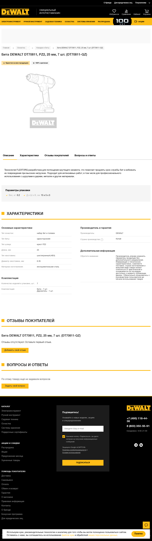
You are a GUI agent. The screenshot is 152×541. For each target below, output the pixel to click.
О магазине (7, 497)
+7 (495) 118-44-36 (137, 420)
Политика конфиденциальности (74, 450)
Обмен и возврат (9, 489)
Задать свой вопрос (15, 386)
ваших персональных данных (102, 535)
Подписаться (83, 463)
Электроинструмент (11, 21)
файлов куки (68, 535)
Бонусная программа (11, 514)
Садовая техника (53, 21)
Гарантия (5, 493)
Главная (6, 48)
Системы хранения (86, 21)
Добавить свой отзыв (15, 350)
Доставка (6, 476)
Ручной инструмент (33, 21)
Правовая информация (12, 501)
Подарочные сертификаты (14, 432)
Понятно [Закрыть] (138, 534)
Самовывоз (7, 480)
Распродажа (104, 21)
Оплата (5, 484)
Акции (139, 21)
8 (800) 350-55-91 (138, 426)
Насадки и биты (42, 48)
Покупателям (140, 3)
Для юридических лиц (123, 3)
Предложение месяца (12, 456)
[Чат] (146, 525)
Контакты (6, 506)
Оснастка (69, 21)
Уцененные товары (10, 460)
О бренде (107, 3)
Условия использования (71, 452)
